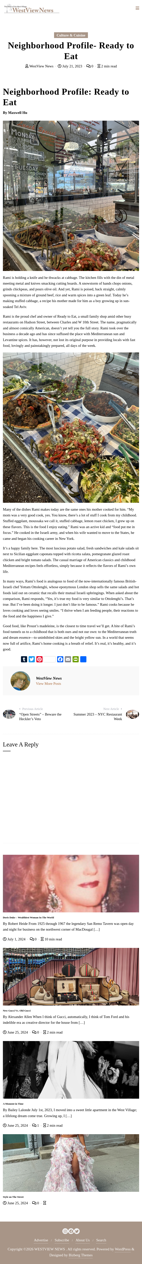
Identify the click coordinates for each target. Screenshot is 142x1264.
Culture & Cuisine (71, 35)
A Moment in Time (13, 1103)
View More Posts (48, 684)
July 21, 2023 (70, 66)
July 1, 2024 (14, 939)
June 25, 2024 (16, 1032)
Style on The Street (13, 1196)
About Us (83, 1240)
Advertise (41, 1240)
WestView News (39, 66)
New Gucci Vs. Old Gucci (17, 1010)
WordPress (123, 1249)
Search (101, 1240)
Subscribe (62, 1240)
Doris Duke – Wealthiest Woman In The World (28, 917)
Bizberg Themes (81, 1255)
